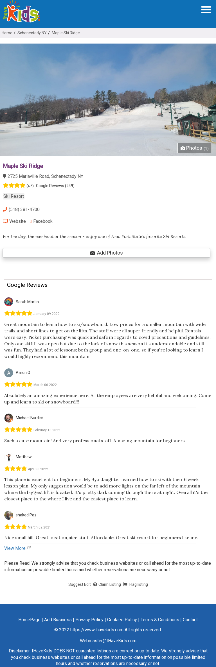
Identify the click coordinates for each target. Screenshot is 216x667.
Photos (195, 148)
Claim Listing (107, 584)
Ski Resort (13, 196)
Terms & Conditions (160, 619)
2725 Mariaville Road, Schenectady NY (43, 176)
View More (17, 548)
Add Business (58, 619)
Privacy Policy (89, 619)
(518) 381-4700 (21, 209)
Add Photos (106, 253)
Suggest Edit (79, 584)
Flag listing (135, 584)
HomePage (29, 619)
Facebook (41, 221)
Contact (190, 619)
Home (7, 33)
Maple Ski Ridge (66, 33)
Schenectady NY (32, 33)
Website (14, 221)
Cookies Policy (122, 619)
